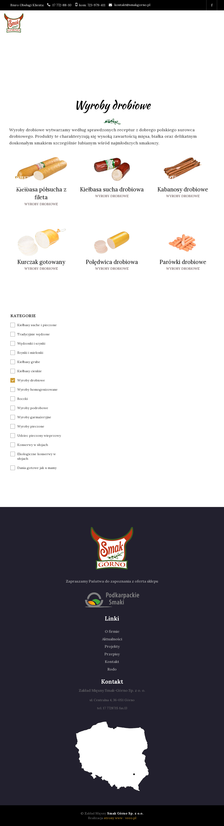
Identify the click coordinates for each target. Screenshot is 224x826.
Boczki (22, 399)
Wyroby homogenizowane (37, 389)
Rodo (112, 669)
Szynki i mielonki (30, 353)
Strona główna (22, 42)
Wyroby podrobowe (32, 408)
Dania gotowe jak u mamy (36, 468)
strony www (113, 818)
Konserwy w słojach (32, 445)
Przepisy (174, 177)
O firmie (19, 51)
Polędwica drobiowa (112, 262)
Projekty (21, 177)
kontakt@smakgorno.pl (132, 5)
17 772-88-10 (61, 5)
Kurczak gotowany (41, 262)
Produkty (58, 84)
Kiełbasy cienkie (29, 371)
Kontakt (20, 187)
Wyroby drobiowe (41, 204)
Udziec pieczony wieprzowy (39, 436)
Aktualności (112, 639)
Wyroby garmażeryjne (34, 417)
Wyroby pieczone (30, 426)
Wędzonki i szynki (31, 343)
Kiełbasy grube (28, 362)
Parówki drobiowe (182, 262)
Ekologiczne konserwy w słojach (36, 456)
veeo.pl (130, 818)
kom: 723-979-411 (92, 5)
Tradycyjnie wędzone (33, 334)
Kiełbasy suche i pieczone (37, 325)
